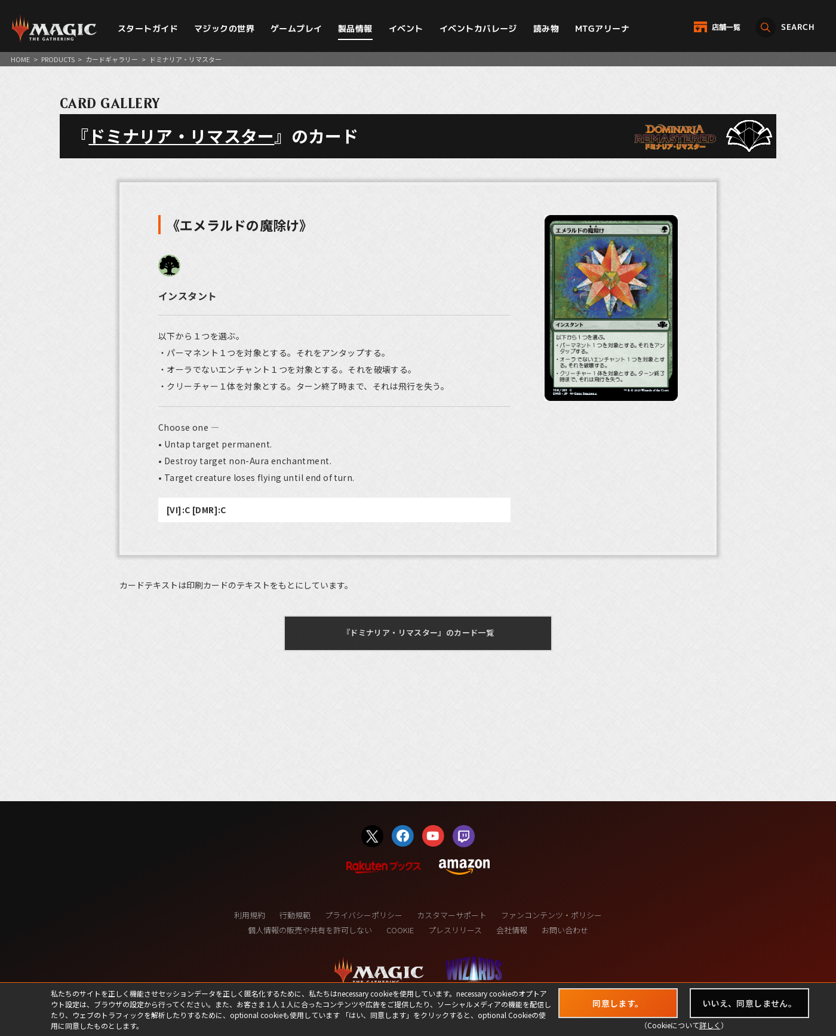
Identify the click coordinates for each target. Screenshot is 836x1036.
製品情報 (355, 28)
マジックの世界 (224, 28)
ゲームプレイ (296, 28)
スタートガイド (148, 28)
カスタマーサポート (452, 915)
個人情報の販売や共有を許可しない (310, 930)
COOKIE (400, 930)
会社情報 (511, 930)
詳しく (710, 1025)
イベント (406, 28)
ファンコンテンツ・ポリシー (551, 915)
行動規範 (295, 915)
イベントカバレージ (478, 28)
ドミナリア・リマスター (181, 136)
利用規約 (249, 915)
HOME (20, 59)
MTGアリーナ (602, 28)
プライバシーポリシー (363, 915)
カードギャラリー (111, 59)
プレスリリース (455, 930)
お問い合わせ (565, 930)
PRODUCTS (58, 59)
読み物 (546, 28)
